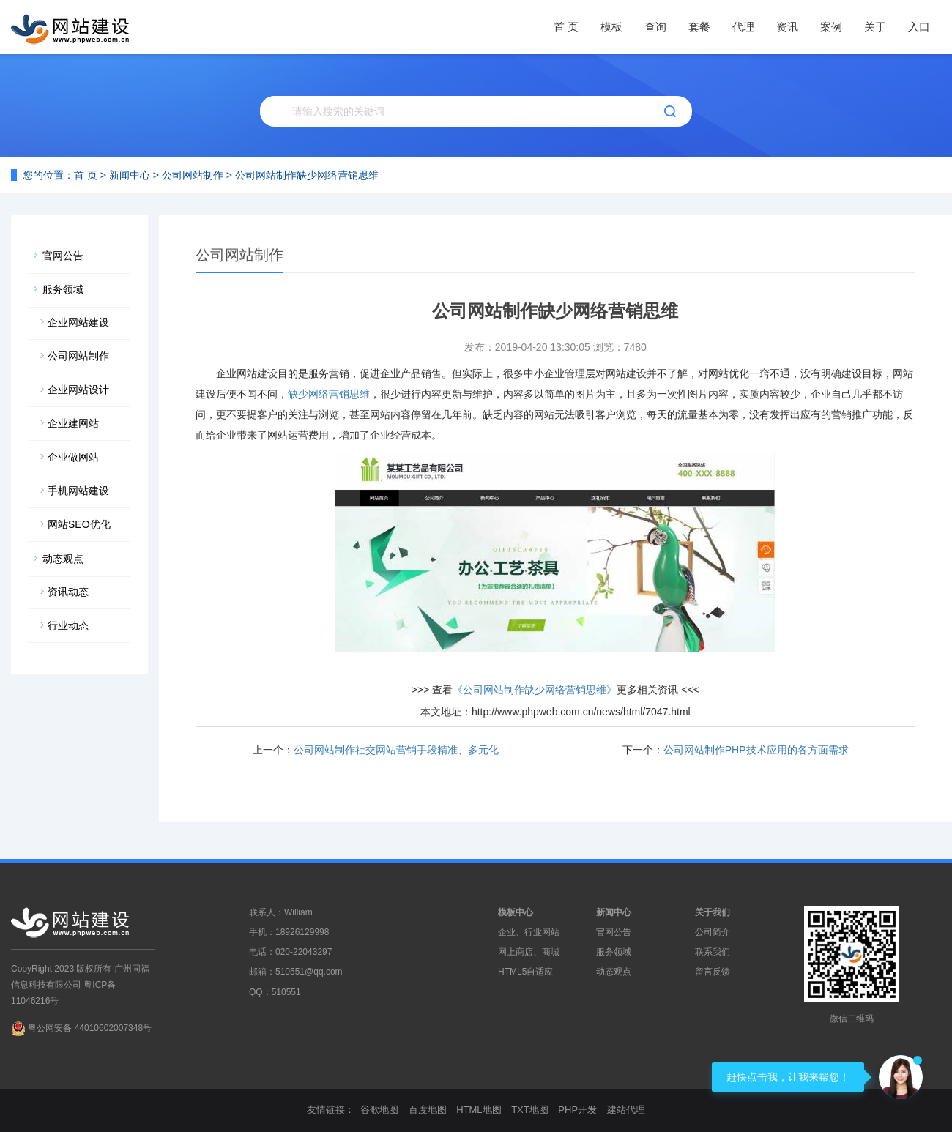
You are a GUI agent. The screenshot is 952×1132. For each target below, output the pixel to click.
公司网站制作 (192, 175)
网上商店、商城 (528, 952)
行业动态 (68, 625)
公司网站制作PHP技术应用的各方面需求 (756, 750)
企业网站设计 (78, 389)
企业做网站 (73, 457)
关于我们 (712, 912)
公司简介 (712, 932)
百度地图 (428, 1109)
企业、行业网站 (528, 932)
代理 (743, 27)
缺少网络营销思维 (329, 394)
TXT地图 (529, 1109)
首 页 (566, 27)
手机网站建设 (78, 490)
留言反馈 (712, 972)
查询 (655, 27)
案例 (831, 27)
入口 (919, 27)
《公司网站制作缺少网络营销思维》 (535, 690)
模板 (611, 27)
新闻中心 (129, 175)
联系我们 (712, 952)
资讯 (787, 27)
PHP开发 (577, 1109)
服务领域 (62, 289)
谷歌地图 (379, 1109)
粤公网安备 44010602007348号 (90, 1028)
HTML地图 (478, 1109)
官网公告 (62, 255)
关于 (875, 27)
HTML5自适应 (525, 972)
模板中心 (515, 912)
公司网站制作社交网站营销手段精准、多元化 (396, 750)
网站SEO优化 (79, 524)
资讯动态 (68, 591)
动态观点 (62, 559)
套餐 (699, 27)
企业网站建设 (78, 322)
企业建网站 (73, 423)
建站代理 (626, 1109)
